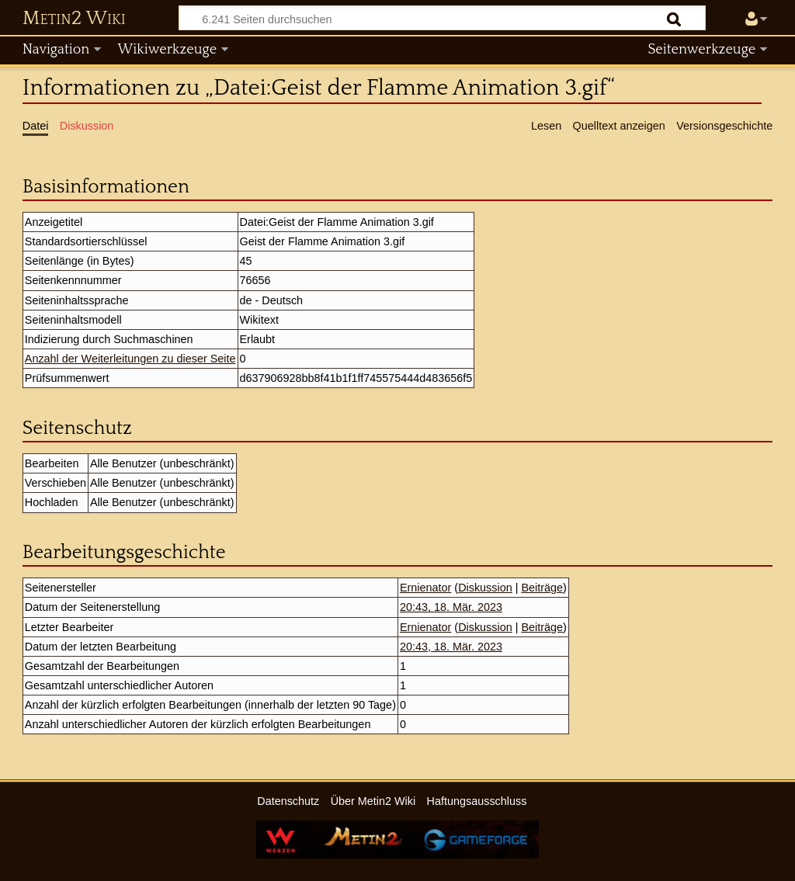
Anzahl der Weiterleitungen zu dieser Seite (130, 358)
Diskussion (485, 587)
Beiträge (542, 587)
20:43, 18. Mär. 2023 (451, 607)
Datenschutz (288, 801)
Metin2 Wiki (74, 18)
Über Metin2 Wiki (373, 801)
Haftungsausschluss (477, 801)
